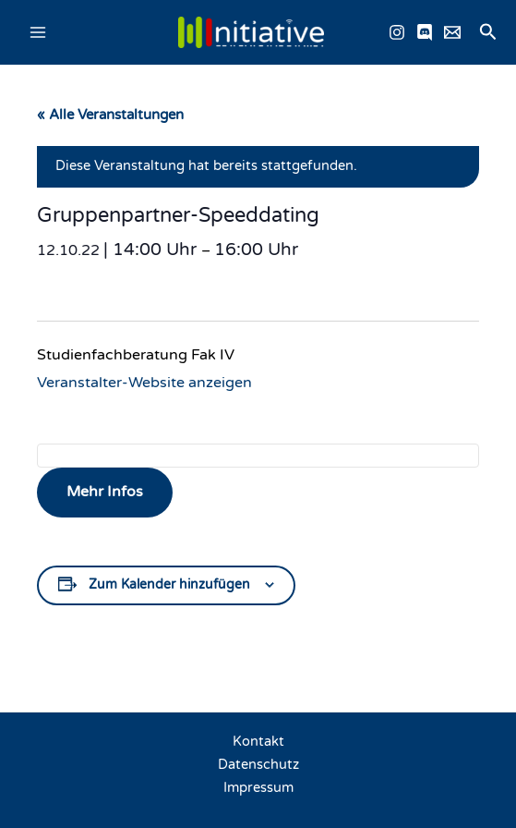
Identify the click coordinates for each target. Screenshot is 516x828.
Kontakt (258, 741)
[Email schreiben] (452, 32)
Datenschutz (258, 765)
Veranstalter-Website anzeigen (144, 382)
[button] (488, 32)
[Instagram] (397, 32)
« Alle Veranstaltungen (110, 114)
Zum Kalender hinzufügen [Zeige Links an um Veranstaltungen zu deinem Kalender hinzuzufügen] (169, 584)
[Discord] (424, 32)
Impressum (258, 788)
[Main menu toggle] (37, 32)
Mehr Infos (104, 491)
